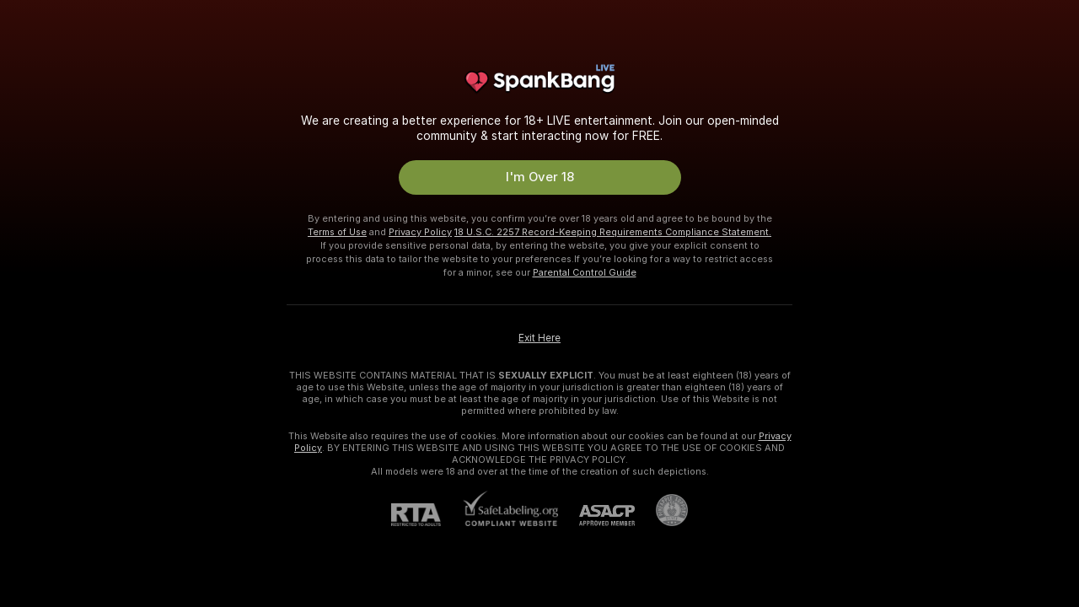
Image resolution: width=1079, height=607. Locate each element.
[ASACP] (596, 515)
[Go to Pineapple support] (661, 510)
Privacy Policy (420, 232)
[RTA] (426, 514)
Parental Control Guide (584, 272)
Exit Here (539, 338)
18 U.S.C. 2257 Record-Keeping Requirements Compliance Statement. (612, 232)
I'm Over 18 (540, 177)
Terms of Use (337, 232)
